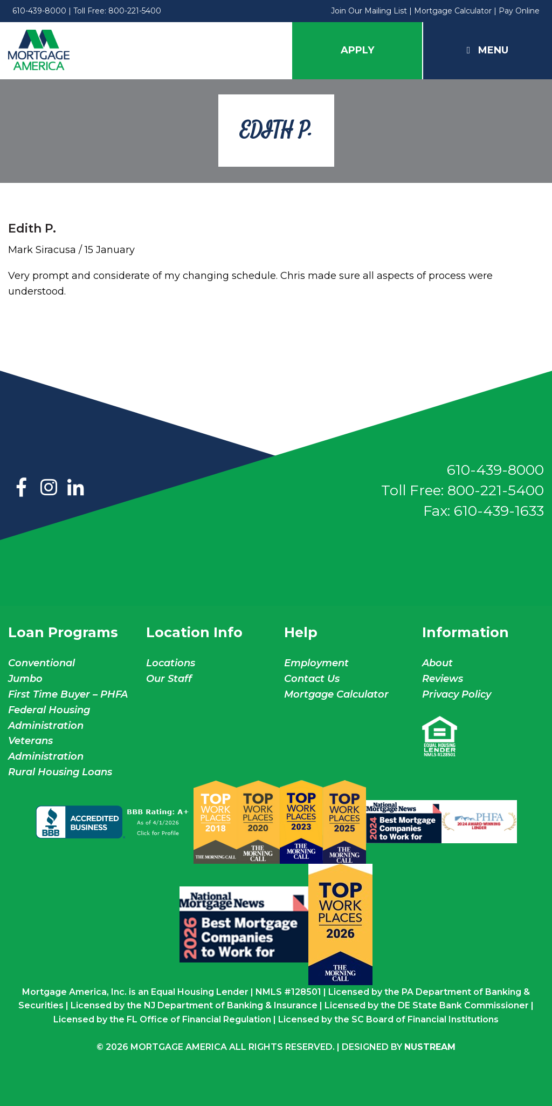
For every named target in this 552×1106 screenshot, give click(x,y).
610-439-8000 (39, 11)
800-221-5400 (134, 11)
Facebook (21, 488)
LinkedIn (75, 488)
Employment (316, 663)
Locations (170, 663)
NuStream (430, 1047)
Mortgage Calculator (453, 11)
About (437, 663)
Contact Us (312, 679)
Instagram (48, 488)
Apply (357, 50)
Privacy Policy (456, 694)
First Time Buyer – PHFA (68, 694)
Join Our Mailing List (369, 11)
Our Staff (170, 679)
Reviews (442, 679)
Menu (488, 50)
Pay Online (519, 11)
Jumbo (25, 679)
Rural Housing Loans (60, 772)
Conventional (41, 663)
